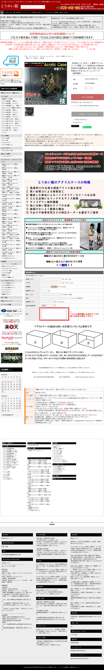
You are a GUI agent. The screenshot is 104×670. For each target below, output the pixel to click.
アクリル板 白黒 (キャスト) (9, 454)
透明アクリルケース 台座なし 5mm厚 (9, 214)
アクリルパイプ (6, 142)
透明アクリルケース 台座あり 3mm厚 (9, 164)
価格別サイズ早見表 (7, 98)
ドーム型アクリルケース (8, 258)
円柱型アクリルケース (8, 256)
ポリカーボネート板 (7, 150)
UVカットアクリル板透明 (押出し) (11, 107)
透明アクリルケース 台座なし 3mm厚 (9, 168)
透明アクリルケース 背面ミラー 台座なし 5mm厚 (10, 222)
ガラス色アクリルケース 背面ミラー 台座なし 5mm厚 (11, 253)
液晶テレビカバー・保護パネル (10, 93)
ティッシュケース (58, 455)
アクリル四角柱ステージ (8, 283)
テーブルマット (57, 445)
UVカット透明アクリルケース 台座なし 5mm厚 (9, 230)
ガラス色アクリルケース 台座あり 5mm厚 (11, 241)
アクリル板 (4, 96)
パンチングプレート (7, 156)
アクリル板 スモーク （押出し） (11, 123)
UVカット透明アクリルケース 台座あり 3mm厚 (9, 180)
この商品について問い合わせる (87, 114)
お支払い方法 (8, 12)
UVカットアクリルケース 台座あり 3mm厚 (38, 469)
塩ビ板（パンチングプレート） (35, 450)
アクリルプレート (6, 292)
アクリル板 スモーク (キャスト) (10, 464)
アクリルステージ (6, 289)
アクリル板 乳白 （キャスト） (10, 116)
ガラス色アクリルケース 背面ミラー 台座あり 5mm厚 (11, 249)
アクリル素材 (5, 135)
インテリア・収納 (6, 270)
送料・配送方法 (17, 12)
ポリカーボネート (6, 148)
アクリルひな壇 (6, 273)
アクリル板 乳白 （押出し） (10, 114)
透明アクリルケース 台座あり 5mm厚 (9, 210)
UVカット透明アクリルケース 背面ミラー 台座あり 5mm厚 (10, 233)
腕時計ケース (5, 275)
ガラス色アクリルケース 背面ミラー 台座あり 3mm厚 (11, 203)
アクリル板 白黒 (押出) (8, 453)
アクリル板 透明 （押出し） (10, 101)
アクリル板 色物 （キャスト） (10, 128)
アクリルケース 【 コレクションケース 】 (11, 160)
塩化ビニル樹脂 (5, 154)
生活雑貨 (3, 261)
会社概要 (55, 12)
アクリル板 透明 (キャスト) (9, 450)
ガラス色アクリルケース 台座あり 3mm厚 (11, 195)
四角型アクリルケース (33, 507)
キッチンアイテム (58, 450)
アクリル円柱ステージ (8, 285)
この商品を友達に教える (80, 119)
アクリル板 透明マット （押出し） (11, 105)
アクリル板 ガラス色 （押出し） (11, 119)
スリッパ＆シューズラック (60, 459)
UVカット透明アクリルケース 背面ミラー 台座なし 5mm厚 (10, 237)
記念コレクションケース (8, 266)
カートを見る (48, 12)
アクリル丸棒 (5, 138)
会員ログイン (40, 12)
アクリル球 (5, 140)
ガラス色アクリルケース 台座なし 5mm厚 (11, 245)
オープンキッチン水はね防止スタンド (12, 264)
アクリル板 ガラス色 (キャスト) (10, 461)
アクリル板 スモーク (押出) (9, 462)
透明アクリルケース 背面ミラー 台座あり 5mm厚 (10, 218)
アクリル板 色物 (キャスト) (9, 466)
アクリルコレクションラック (9, 268)
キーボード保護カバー (8, 277)
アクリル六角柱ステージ (8, 287)
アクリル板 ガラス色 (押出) (9, 459)
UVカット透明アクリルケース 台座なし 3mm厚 (9, 184)
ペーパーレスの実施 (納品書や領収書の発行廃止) (85, 105)
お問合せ (66, 12)
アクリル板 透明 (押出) (8, 448)
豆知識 (61, 12)
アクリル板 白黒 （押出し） (10, 110)
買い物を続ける (77, 122)
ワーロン (4, 132)
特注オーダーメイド (6, 301)
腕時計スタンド (6, 294)
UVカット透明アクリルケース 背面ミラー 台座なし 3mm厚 (10, 191)
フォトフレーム (57, 458)
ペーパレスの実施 (6, 304)
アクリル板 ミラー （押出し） (10, 130)
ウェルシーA (94, 398)
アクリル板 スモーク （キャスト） (11, 125)
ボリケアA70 (53, 398)
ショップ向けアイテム (7, 280)
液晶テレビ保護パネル (8, 443)
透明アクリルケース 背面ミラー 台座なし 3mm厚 (10, 176)
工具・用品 (4, 297)
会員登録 (34, 12)
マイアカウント (26, 12)
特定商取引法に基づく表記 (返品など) (82, 102)
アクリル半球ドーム (7, 144)
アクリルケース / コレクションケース (37, 458)
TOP (25, 56)
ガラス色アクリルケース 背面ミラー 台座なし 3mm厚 (11, 207)
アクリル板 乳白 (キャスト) (9, 458)
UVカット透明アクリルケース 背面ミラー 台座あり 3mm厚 (10, 187)
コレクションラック (58, 456)
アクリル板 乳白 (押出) (8, 456)
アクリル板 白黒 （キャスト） (10, 112)
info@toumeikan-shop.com (87, 377)
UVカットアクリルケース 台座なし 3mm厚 (38, 471)
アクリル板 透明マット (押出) (10, 451)
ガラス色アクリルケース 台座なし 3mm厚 (11, 199)
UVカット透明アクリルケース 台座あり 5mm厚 (9, 226)
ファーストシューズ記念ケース (61, 461)
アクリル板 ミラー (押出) (9, 467)
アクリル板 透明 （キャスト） (10, 103)
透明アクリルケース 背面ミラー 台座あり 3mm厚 (10, 172)
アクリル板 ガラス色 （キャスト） (11, 121)
